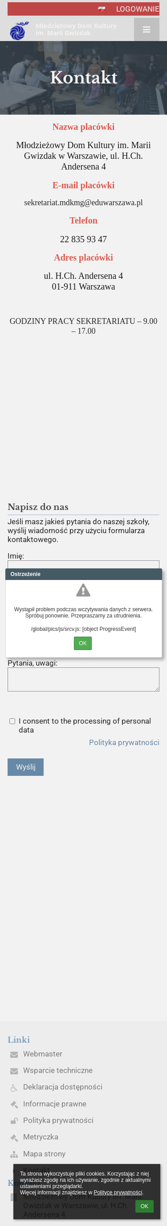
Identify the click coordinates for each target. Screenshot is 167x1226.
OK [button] (144, 1206)
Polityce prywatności (118, 1192)
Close (155, 574)
